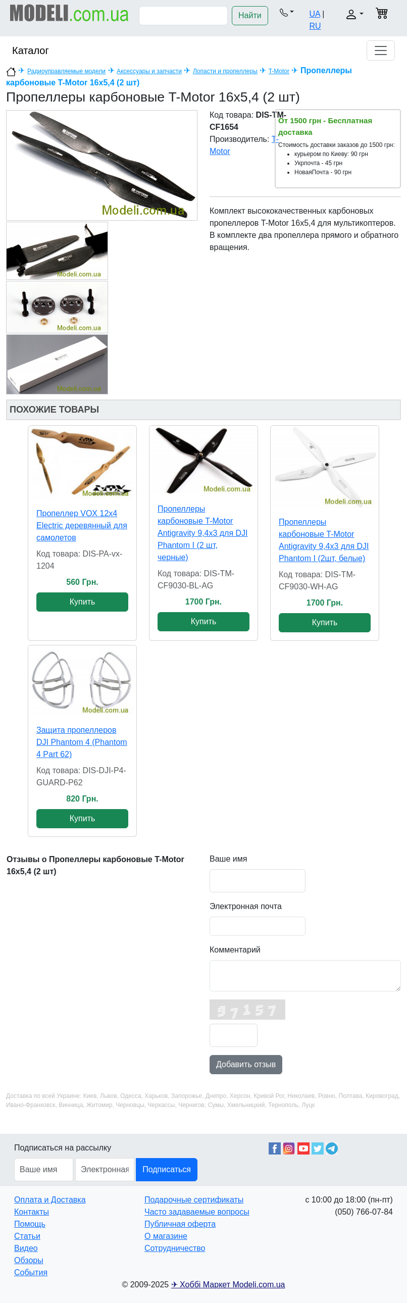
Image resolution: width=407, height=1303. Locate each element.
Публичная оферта (180, 1224)
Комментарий (235, 949)
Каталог (30, 50)
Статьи (27, 1236)
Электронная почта (246, 906)
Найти (250, 15)
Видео (26, 1248)
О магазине (165, 1236)
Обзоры (28, 1260)
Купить (82, 601)
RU (315, 26)
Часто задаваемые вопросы (196, 1212)
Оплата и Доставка (50, 1199)
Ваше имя (228, 859)
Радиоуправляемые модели (66, 71)
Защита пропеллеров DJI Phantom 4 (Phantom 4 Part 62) (81, 742)
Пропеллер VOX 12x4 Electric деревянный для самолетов (81, 525)
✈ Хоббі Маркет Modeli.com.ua (228, 1284)
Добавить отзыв (246, 1064)
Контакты (31, 1212)
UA (314, 14)
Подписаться (166, 1169)
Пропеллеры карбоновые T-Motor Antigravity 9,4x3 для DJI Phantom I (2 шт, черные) (203, 533)
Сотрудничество (175, 1248)
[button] (286, 12)
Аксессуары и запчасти (149, 71)
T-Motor (279, 71)
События (30, 1272)
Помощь (29, 1224)
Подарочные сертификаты (193, 1199)
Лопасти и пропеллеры (225, 71)
